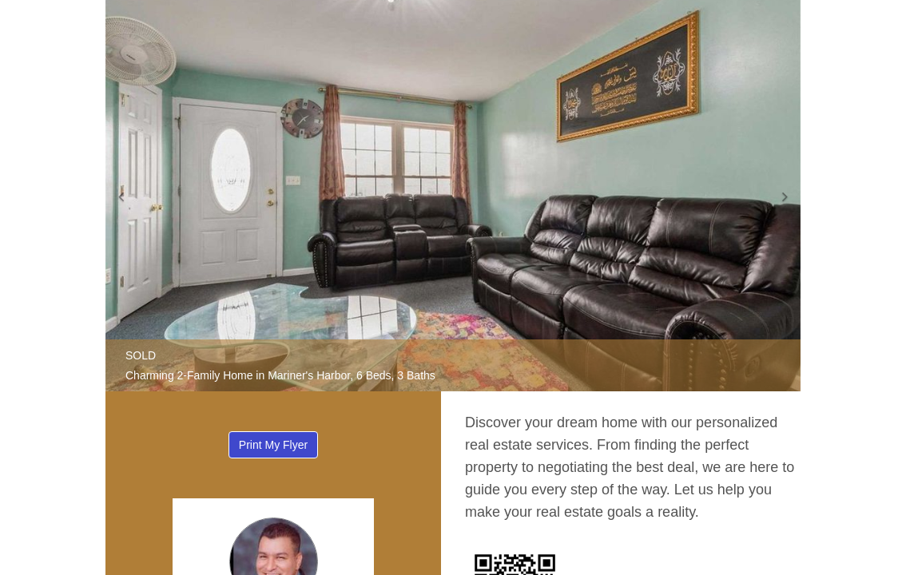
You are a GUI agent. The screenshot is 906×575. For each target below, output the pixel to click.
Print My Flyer (273, 444)
